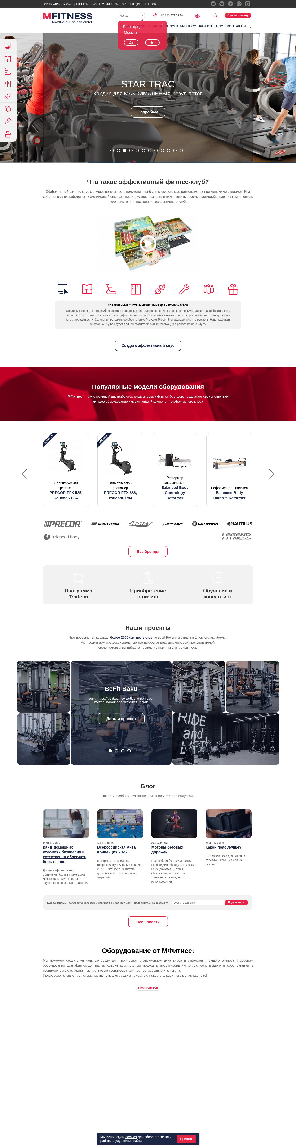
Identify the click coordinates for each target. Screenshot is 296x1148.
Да (131, 42)
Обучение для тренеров (139, 4)
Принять (186, 1139)
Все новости (148, 922)
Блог (220, 26)
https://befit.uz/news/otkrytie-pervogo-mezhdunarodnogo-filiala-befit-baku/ (123, 700)
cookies (131, 1137)
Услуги (171, 26)
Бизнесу (82, 4)
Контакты (236, 26)
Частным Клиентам (104, 4)
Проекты (206, 26)
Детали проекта (121, 719)
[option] (66, 470)
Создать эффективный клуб (147, 345)
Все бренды (148, 552)
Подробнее (148, 112)
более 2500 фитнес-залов (131, 637)
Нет (152, 42)
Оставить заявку (237, 15)
